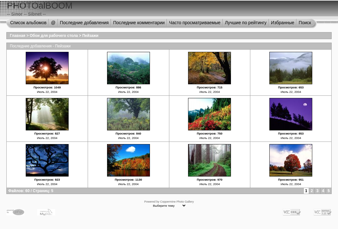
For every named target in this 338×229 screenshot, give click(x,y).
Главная (17, 35)
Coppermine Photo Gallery (177, 201)
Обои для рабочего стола (54, 35)
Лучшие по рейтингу (246, 22)
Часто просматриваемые (194, 22)
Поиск (305, 22)
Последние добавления (84, 22)
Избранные (282, 22)
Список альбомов (28, 22)
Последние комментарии (139, 22)
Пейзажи (90, 35)
